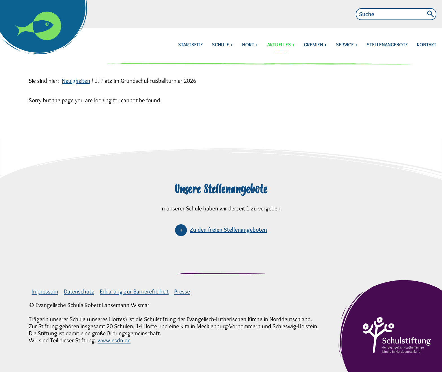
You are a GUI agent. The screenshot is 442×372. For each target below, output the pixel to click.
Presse (182, 291)
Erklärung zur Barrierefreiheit (134, 291)
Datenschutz (79, 291)
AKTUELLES (279, 45)
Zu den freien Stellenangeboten (228, 229)
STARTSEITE (190, 45)
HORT (248, 45)
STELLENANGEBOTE (387, 45)
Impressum (45, 291)
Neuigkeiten (76, 80)
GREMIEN (314, 45)
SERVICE (345, 45)
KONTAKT (426, 45)
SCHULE (221, 45)
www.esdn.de (114, 340)
